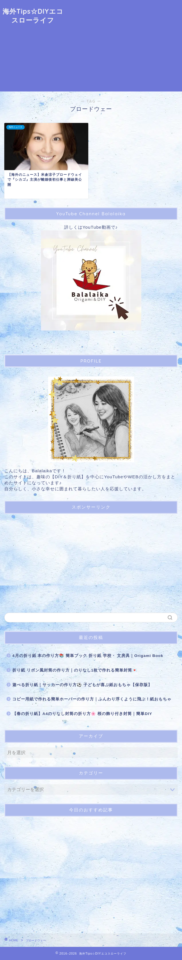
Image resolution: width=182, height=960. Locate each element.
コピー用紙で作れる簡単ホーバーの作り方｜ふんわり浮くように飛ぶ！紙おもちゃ (91, 699)
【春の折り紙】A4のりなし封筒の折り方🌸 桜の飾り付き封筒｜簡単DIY (82, 714)
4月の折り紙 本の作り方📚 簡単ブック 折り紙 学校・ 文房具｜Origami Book (87, 656)
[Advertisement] (124, 46)
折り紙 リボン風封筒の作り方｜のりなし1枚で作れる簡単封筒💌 (74, 670)
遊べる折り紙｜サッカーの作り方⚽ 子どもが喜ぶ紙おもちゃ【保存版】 (82, 685)
